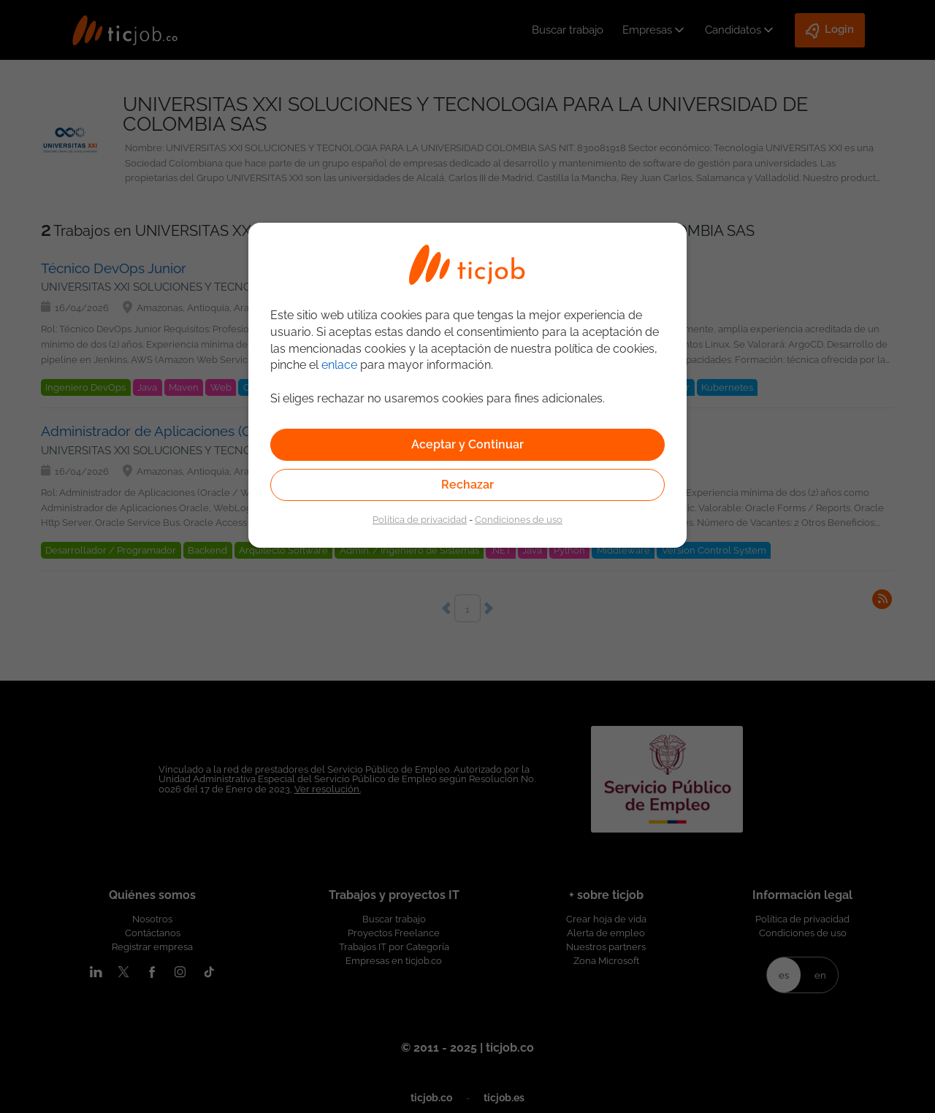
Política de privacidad (420, 519)
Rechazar (467, 485)
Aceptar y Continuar (467, 444)
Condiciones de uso (518, 519)
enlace (339, 365)
